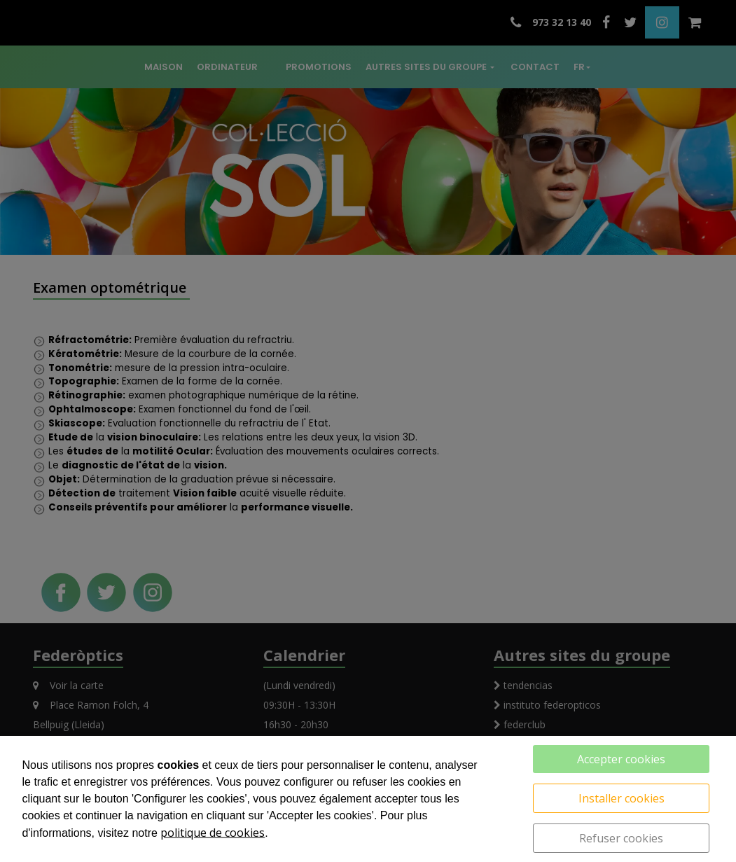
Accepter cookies (621, 759)
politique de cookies (212, 832)
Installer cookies (621, 798)
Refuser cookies (621, 838)
